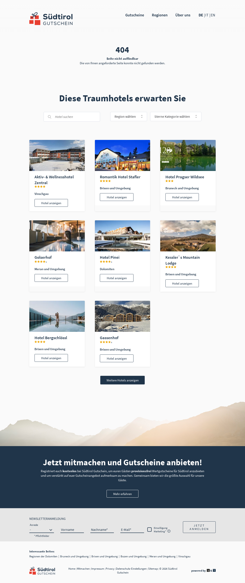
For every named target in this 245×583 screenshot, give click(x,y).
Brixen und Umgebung (104, 556)
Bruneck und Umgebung (74, 556)
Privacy (110, 568)
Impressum (98, 568)
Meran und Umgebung (162, 556)
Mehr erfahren (122, 494)
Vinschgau (184, 556)
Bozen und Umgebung (134, 556)
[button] (199, 527)
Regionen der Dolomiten (43, 556)
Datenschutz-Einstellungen (131, 568)
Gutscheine (134, 15)
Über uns (182, 15)
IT (207, 15)
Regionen (160, 15)
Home (72, 568)
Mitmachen (83, 568)
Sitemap (153, 568)
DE (201, 15)
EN (213, 15)
